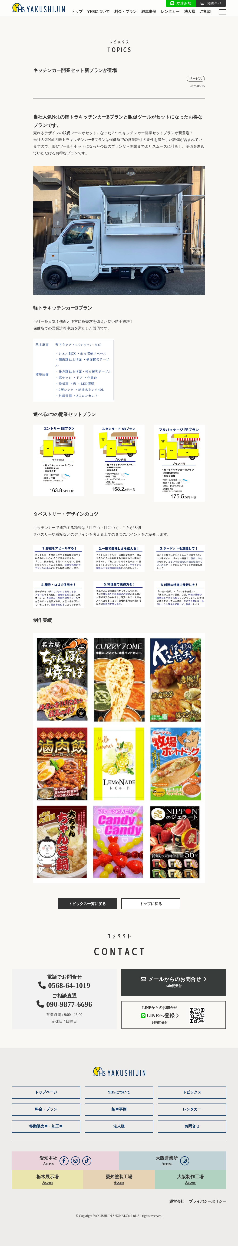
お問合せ (211, 3)
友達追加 (180, 3)
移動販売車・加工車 (46, 1126)
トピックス (192, 1092)
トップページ (46, 1092)
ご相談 (205, 12)
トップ (77, 12)
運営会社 (176, 1201)
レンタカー (170, 12)
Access (48, 1164)
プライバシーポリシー (207, 1201)
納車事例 (148, 12)
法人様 (189, 12)
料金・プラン (125, 12)
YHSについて (98, 12)
